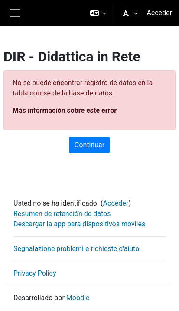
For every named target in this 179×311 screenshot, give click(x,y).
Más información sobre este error (65, 110)
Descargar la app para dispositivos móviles (79, 224)
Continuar (89, 145)
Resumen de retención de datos (62, 213)
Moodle (78, 298)
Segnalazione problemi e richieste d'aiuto (76, 248)
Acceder (159, 13)
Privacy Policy (34, 273)
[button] (98, 13)
